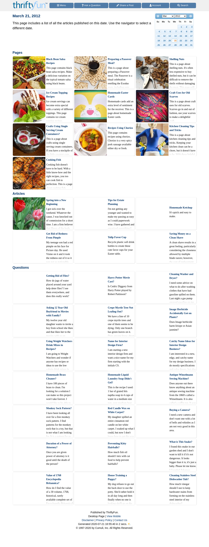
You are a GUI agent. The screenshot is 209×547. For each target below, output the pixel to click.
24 (191, 40)
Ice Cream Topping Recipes (57, 94)
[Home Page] (30, 2)
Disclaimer (88, 520)
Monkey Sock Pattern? (59, 408)
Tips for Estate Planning (116, 202)
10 (191, 31)
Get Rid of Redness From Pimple (57, 235)
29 (181, 45)
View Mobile (114, 516)
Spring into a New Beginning (56, 202)
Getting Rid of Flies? (57, 275)
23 (186, 40)
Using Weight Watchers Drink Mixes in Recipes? (59, 345)
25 (159, 45)
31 (191, 45)
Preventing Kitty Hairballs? (117, 445)
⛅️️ (129, 524)
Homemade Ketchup (180, 207)
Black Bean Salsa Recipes (55, 61)
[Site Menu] (61, 5)
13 (170, 36)
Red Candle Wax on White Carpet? (119, 410)
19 (164, 40)
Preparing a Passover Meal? (119, 61)
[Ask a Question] (91, 5)
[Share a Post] (125, 5)
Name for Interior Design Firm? (118, 343)
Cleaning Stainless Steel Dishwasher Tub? (182, 477)
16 (186, 36)
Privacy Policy (104, 520)
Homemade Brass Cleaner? (56, 376)
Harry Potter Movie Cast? (119, 279)
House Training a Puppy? (117, 477)
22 (181, 40)
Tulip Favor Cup (117, 237)
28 (175, 45)
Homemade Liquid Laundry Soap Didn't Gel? (120, 378)
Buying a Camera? (179, 410)
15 (181, 36)
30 (186, 45)
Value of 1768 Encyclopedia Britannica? (53, 479)
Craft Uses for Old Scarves (179, 94)
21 (175, 40)
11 (159, 36)
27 (170, 45)
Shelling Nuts (176, 59)
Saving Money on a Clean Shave (180, 235)
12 (164, 36)
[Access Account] (155, 5)
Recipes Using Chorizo (120, 128)
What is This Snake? (180, 441)
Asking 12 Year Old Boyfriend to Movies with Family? (57, 311)
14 (175, 36)
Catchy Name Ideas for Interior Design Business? (182, 345)
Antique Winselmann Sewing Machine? (181, 376)
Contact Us (120, 520)
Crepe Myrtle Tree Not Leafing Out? (120, 309)
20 (170, 40)
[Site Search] (183, 5)
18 (159, 40)
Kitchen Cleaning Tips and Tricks (181, 128)
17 (191, 36)
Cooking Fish (53, 159)
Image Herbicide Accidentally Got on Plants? (180, 313)
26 (164, 45)
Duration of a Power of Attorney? (59, 445)
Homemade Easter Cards (118, 94)
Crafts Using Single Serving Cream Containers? (57, 130)
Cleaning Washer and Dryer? (181, 276)
